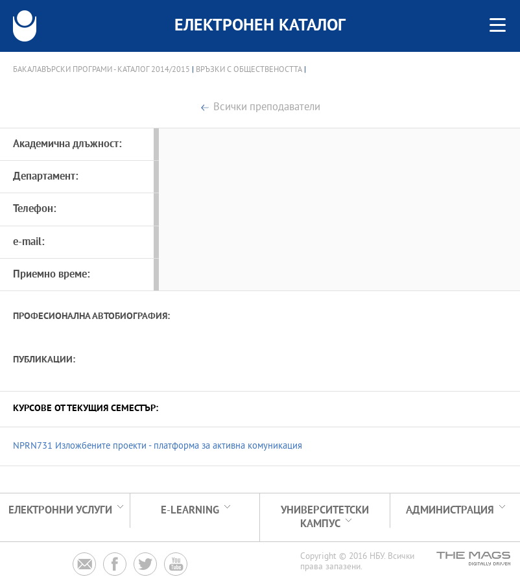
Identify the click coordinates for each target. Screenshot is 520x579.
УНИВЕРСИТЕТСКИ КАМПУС (325, 517)
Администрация (450, 510)
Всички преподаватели (266, 108)
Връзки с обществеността (249, 70)
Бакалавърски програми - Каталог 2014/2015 (101, 70)
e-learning (190, 510)
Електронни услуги (60, 510)
